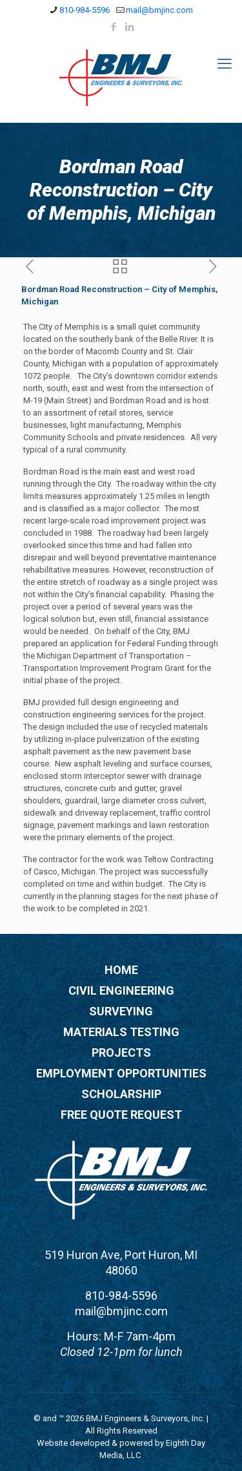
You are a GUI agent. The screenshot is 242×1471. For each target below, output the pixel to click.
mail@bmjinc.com (121, 1311)
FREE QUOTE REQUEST (121, 1114)
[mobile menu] (225, 64)
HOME (121, 970)
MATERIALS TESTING (121, 1032)
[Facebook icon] (113, 27)
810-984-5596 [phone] (84, 10)
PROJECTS (121, 1052)
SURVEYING (121, 1011)
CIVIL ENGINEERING (121, 990)
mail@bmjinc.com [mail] (159, 10)
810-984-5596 (121, 1295)
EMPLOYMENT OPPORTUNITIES (121, 1073)
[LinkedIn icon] (129, 27)
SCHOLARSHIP (121, 1094)
